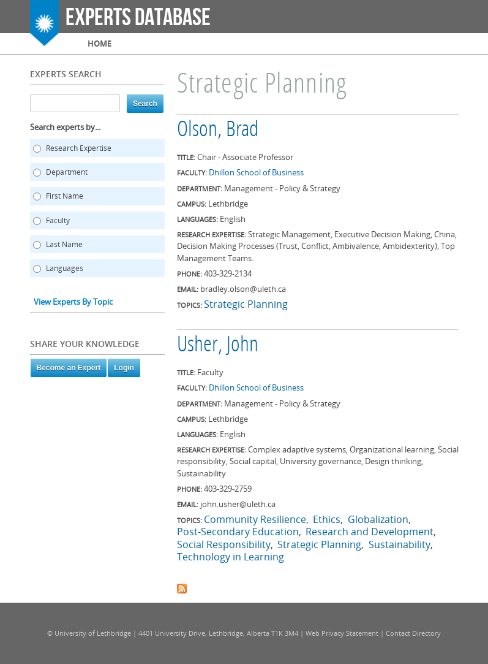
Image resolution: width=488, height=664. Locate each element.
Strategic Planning (246, 304)
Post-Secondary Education (238, 531)
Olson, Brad (217, 131)
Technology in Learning (230, 556)
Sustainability (399, 544)
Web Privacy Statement (342, 633)
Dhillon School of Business (256, 172)
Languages (64, 268)
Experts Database (138, 17)
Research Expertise (78, 148)
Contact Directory (413, 633)
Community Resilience (255, 519)
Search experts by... (65, 126)
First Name (64, 196)
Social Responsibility (224, 544)
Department (67, 172)
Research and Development (370, 531)
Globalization (378, 519)
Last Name (64, 244)
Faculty (58, 220)
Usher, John (217, 346)
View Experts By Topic (73, 301)
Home (99, 43)
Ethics (326, 519)
